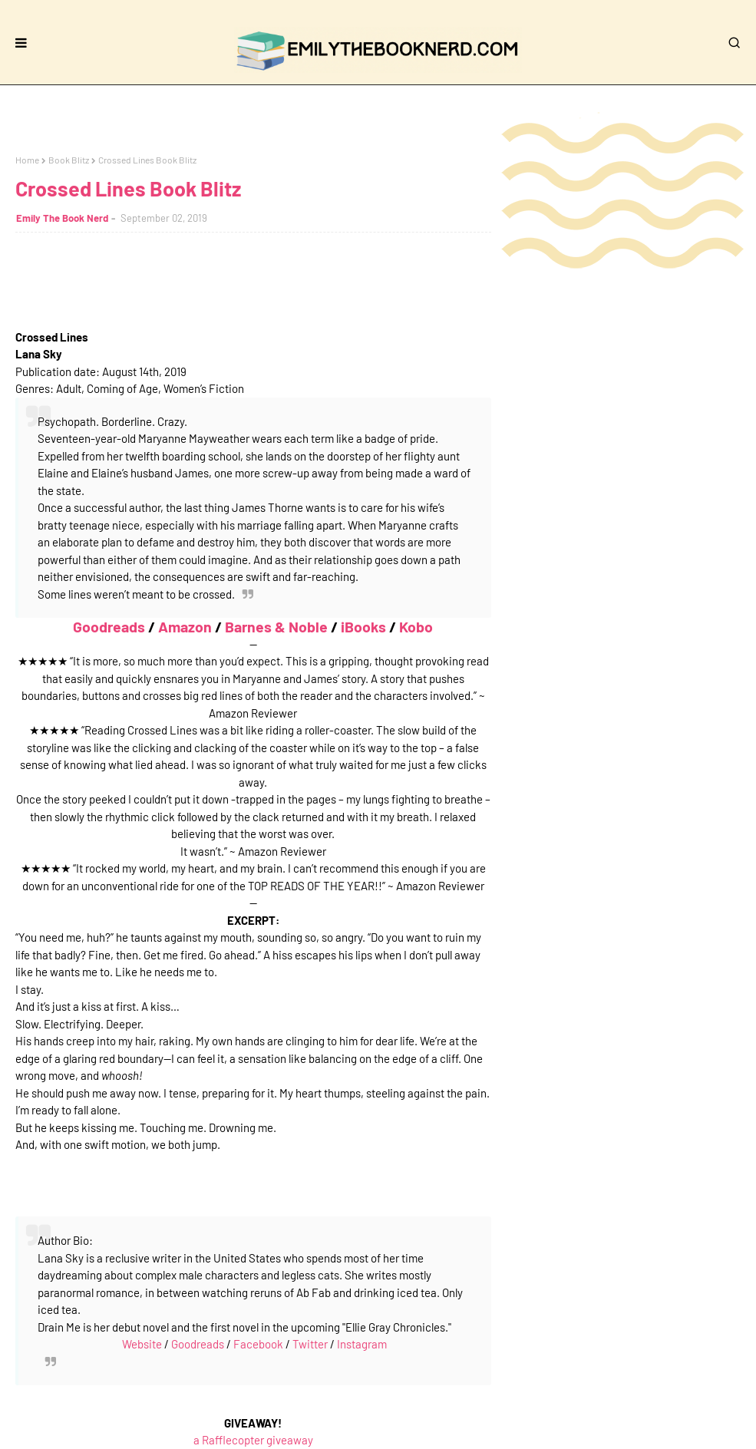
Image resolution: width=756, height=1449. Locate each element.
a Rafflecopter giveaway (253, 1440)
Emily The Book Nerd (62, 218)
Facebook (258, 1344)
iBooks (363, 626)
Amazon (185, 626)
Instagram (362, 1344)
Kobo (416, 626)
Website (142, 1344)
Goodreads (109, 626)
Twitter (310, 1344)
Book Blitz (68, 159)
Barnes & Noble (276, 626)
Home (27, 159)
